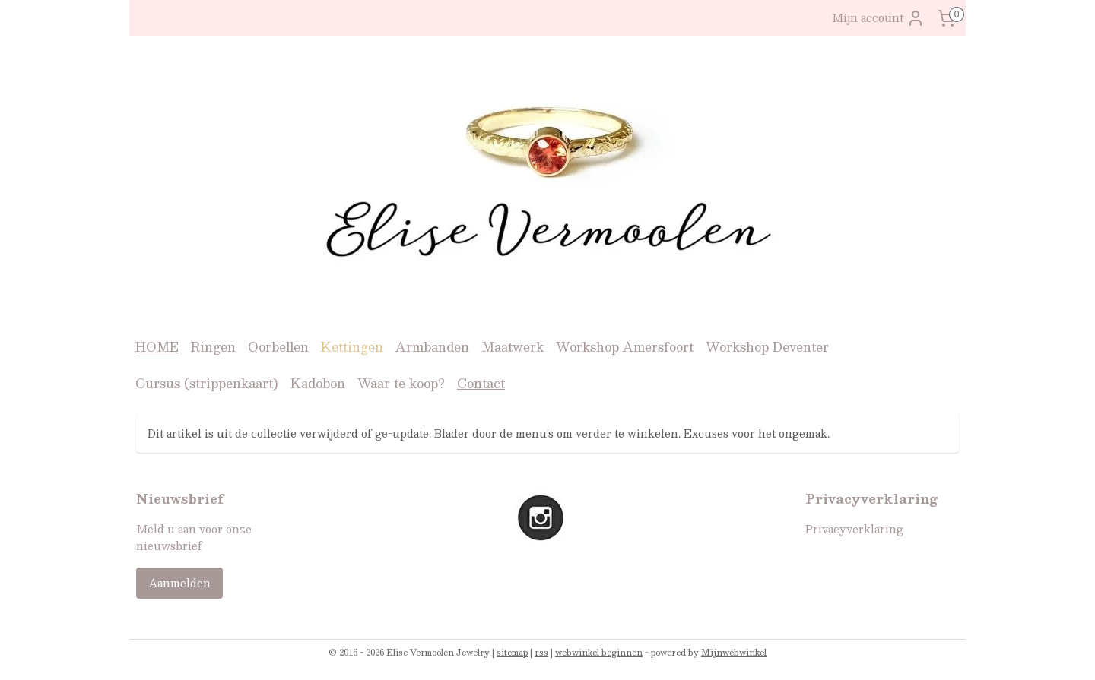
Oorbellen (278, 347)
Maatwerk (512, 347)
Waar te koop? (401, 383)
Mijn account (878, 17)
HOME (157, 347)
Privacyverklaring (854, 529)
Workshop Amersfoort (625, 347)
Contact (481, 383)
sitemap (512, 652)
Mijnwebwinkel (733, 652)
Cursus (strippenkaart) (206, 383)
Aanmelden (179, 583)
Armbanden (432, 347)
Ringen (213, 347)
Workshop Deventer (767, 347)
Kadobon (317, 383)
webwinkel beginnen (599, 652)
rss (541, 652)
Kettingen (352, 347)
